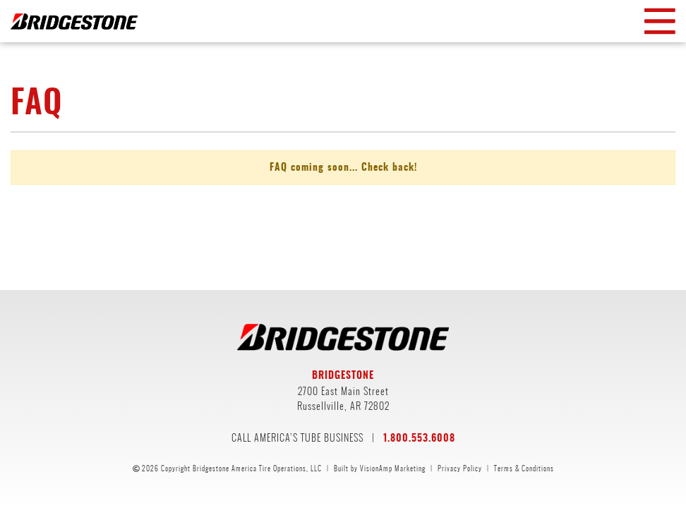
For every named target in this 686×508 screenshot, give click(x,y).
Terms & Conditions (524, 468)
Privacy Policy (460, 468)
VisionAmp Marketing (393, 468)
